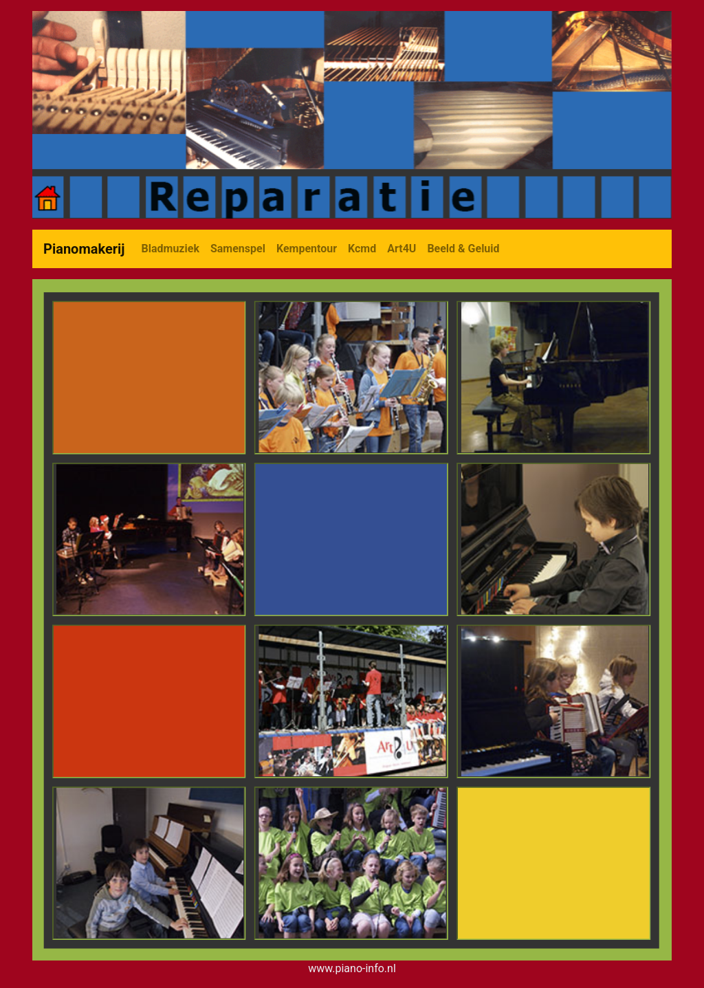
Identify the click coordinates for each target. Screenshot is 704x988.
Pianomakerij (84, 249)
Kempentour (306, 248)
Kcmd (362, 248)
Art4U (401, 248)
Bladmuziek (170, 248)
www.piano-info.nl (352, 968)
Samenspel (237, 248)
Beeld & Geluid (463, 248)
